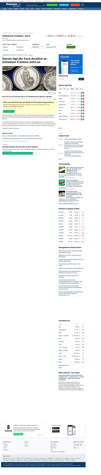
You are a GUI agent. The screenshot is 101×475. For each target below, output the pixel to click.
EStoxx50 (45, 1)
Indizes (16, 9)
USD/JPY (61, 236)
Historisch (5, 50)
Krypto (38, 9)
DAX (27, 1)
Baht (60, 327)
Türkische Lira (62, 324)
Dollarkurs (6, 454)
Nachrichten (35, 47)
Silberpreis (19, 454)
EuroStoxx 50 (28, 453)
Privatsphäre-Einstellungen (57, 446)
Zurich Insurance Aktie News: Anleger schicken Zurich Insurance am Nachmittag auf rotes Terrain (70, 282)
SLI (14, 453)
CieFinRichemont (63, 116)
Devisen (64, 9)
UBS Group (62, 101)
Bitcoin (61, 1)
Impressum (53, 438)
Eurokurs (12, 454)
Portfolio (51, 454)
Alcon (60, 110)
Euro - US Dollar (63, 342)
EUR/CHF (71, 47)
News (10, 9)
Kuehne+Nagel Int (63, 96)
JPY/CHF (61, 218)
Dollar (70, 1)
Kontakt (5, 438)
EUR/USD (61, 209)
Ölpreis (68, 454)
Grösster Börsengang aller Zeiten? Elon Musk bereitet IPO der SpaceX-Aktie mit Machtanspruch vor (71, 287)
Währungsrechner (51, 47)
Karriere (5, 440)
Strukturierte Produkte (35, 454)
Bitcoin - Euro (62, 350)
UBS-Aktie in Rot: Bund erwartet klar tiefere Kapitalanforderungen (70, 246)
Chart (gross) (19, 47)
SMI (3, 1)
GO (81, 79)
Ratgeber (81, 9)
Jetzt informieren (8, 111)
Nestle (60, 98)
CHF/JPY (61, 230)
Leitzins (73, 454)
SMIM (18, 453)
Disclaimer (53, 442)
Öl (78, 1)
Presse (5, 442)
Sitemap (5, 444)
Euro (36, 1)
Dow (19, 1)
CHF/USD (61, 227)
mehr (61, 122)
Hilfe (26, 438)
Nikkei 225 (51, 453)
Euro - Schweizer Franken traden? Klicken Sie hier (15, 40)
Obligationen (72, 9)
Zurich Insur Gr (63, 119)
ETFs (27, 9)
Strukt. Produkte (47, 9)
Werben (27, 440)
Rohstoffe (57, 9)
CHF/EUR (61, 221)
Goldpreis (67, 453)
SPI (11, 1)
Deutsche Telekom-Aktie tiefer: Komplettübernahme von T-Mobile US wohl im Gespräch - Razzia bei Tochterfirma (70, 276)
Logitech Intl (62, 104)
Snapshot (5, 47)
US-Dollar (61, 336)
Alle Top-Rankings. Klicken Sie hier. (69, 198)
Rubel (60, 356)
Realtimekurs (20, 50)
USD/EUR (61, 212)
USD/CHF (61, 233)
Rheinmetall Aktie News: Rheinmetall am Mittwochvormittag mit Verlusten (70, 266)
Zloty (60, 339)
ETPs (32, 9)
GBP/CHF (61, 206)
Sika (60, 113)
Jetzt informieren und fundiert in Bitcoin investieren (17, 153)
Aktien (5, 9)
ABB (60, 93)
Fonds (22, 9)
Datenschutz (53, 440)
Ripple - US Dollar (63, 344)
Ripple (60, 353)
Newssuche (63, 76)
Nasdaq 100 (43, 453)
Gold (54, 1)
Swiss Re (61, 107)
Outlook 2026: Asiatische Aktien (73, 133)
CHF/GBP (61, 224)
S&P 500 (57, 453)
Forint (60, 347)
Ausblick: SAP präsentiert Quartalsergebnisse (71, 262)
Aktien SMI (6, 453)
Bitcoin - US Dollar (64, 330)
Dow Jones (36, 453)
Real (60, 333)
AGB (51, 444)
